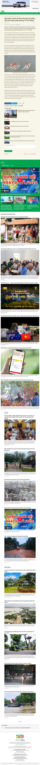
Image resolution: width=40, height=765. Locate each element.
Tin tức (4, 13)
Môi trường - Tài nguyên (18, 13)
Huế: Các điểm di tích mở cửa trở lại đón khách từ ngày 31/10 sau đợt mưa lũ (19, 449)
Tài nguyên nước (6, 445)
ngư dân (11, 105)
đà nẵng (7, 105)
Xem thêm (20, 721)
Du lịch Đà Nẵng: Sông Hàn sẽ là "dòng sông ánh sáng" (19, 121)
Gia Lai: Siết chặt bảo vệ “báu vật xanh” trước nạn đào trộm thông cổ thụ (19, 571)
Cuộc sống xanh (30, 13)
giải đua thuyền (20, 105)
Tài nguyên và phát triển (7, 597)
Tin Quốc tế (6, 504)
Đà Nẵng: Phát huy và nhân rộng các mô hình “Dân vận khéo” (26, 111)
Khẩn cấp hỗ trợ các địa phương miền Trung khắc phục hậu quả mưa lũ (19, 601)
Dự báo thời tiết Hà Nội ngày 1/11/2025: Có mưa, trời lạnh (17, 663)
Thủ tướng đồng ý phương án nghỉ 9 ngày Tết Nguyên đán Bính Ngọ (17, 380)
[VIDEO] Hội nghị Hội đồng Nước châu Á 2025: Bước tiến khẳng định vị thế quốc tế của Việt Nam (7, 207)
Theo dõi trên (3, 163)
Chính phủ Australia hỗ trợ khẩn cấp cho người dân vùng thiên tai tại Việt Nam (20, 316)
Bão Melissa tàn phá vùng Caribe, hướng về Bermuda (16, 479)
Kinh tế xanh (25, 13)
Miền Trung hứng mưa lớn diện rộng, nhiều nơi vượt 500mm (19, 691)
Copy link (20, 103)
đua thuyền (15, 105)
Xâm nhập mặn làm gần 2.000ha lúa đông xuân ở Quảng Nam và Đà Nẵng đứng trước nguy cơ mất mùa (22, 136)
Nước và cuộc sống (9, 13)
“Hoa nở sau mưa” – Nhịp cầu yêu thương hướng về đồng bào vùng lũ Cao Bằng (19, 283)
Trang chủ (6, 16)
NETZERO (36, 13)
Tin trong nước (6, 628)
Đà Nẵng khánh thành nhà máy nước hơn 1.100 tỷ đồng (19, 126)
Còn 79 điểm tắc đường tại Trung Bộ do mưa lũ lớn (16, 536)
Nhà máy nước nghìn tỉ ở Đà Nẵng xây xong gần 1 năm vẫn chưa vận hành (22, 140)
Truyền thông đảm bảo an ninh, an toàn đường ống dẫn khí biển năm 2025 (18, 249)
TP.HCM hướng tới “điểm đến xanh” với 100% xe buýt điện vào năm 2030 (19, 632)
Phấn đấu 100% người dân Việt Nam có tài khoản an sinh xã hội (16, 348)
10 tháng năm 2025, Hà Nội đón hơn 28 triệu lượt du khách (14, 216)
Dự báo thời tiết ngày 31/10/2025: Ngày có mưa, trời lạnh (33, 207)
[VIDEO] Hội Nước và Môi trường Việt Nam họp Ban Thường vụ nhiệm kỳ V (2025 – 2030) (20, 207)
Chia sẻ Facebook (8, 103)
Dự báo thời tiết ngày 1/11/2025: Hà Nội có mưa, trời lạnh (15, 194)
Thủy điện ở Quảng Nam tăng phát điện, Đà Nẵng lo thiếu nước (20, 131)
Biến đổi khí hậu (6, 562)
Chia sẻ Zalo (14, 103)
